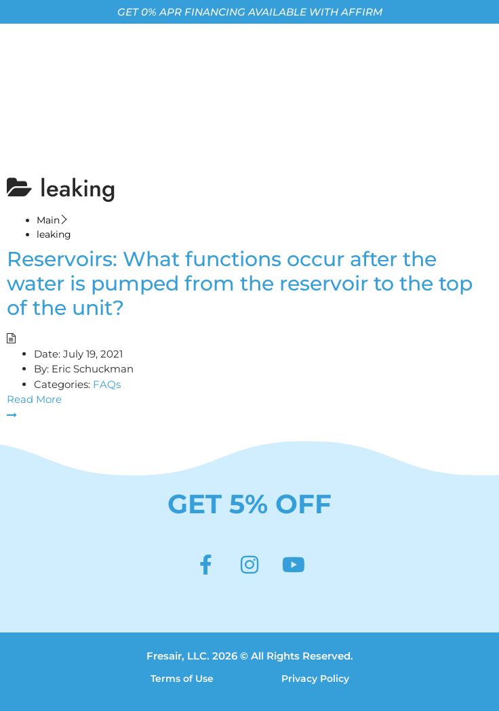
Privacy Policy (315, 678)
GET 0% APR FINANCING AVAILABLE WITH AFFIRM (249, 11)
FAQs (107, 384)
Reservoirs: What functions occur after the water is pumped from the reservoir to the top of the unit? (240, 283)
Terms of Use (182, 678)
